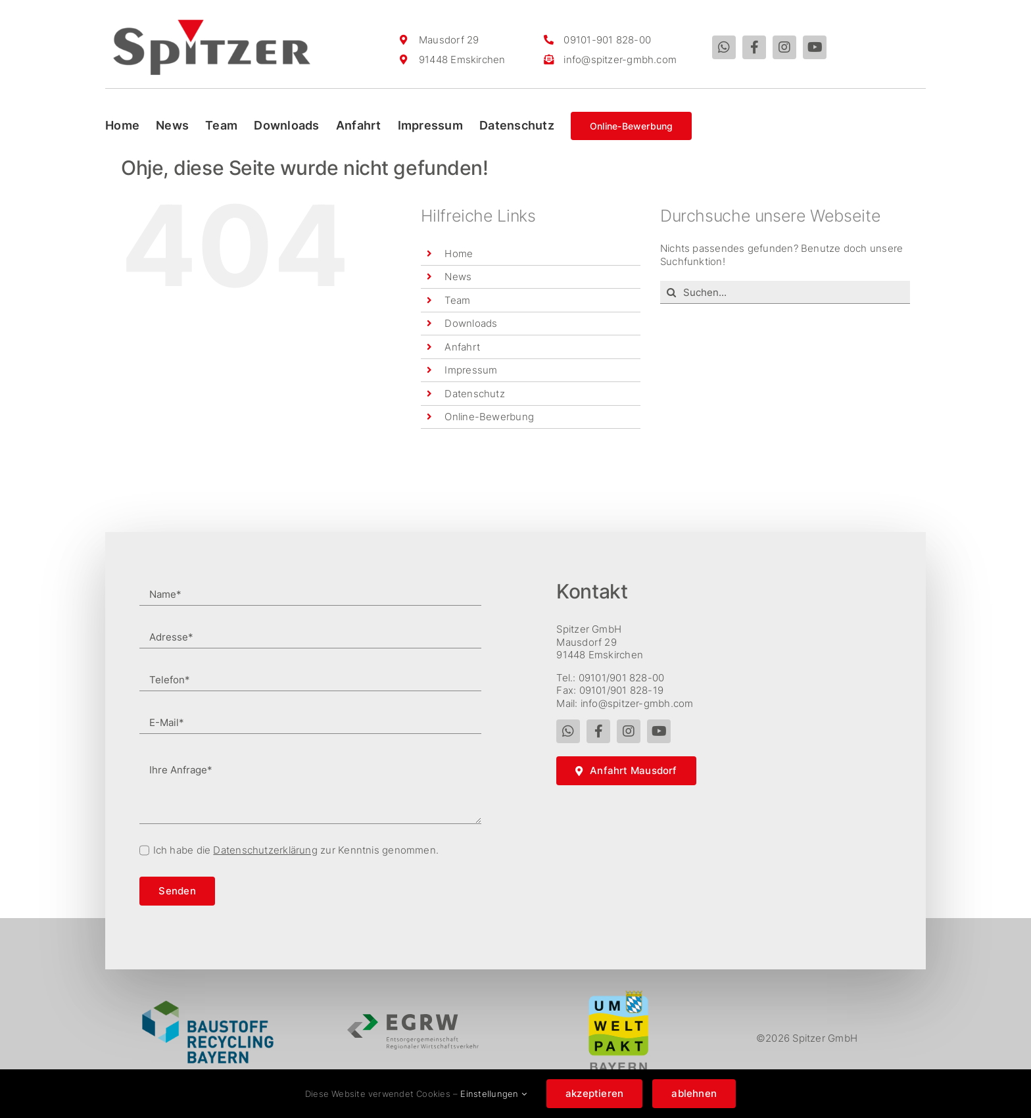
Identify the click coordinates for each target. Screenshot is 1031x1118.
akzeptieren (594, 1093)
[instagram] (784, 47)
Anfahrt (462, 347)
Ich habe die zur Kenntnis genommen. (296, 850)
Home (458, 253)
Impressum (470, 370)
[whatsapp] (724, 47)
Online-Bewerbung (489, 416)
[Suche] (671, 292)
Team (457, 300)
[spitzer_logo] (211, 24)
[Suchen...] (785, 292)
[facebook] (754, 47)
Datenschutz (474, 393)
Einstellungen (493, 1093)
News (457, 276)
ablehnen (694, 1093)
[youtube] (815, 47)
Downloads (470, 323)
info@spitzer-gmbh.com (620, 59)
